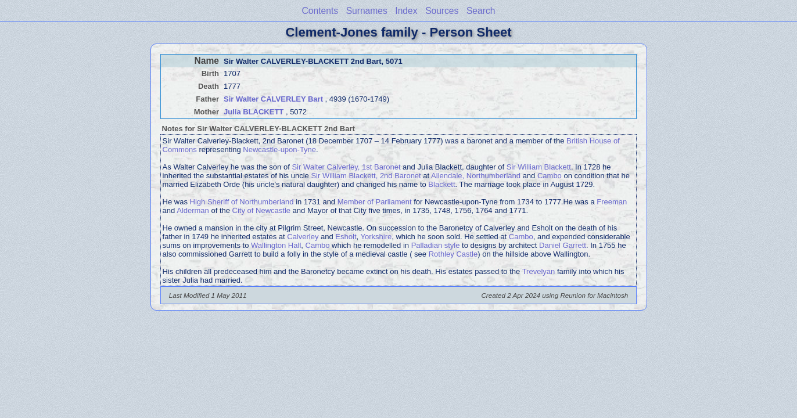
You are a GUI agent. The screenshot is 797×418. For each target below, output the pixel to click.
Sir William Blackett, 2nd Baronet (366, 175)
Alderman (193, 210)
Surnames (366, 11)
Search (480, 11)
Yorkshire (376, 236)
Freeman (612, 201)
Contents (320, 11)
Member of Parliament (375, 201)
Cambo (549, 175)
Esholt (345, 236)
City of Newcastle (261, 210)
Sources (441, 11)
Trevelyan (538, 271)
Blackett (441, 184)
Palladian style (435, 245)
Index (406, 11)
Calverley (302, 236)
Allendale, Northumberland (475, 175)
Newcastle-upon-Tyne (279, 149)
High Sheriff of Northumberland (242, 201)
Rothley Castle (453, 254)
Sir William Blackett (539, 167)
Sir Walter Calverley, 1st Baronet (346, 167)
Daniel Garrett (562, 245)
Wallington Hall (276, 245)
